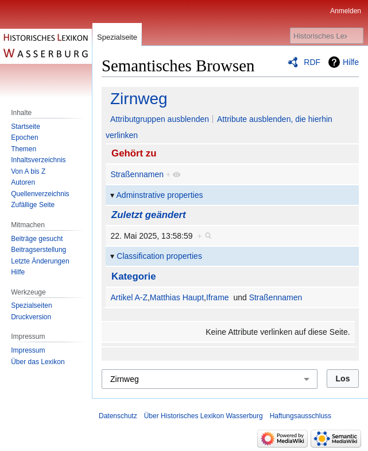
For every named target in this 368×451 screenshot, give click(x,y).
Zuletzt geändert (148, 214)
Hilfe (351, 62)
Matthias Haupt (177, 297)
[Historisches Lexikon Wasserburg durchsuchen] (326, 36)
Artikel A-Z (129, 297)
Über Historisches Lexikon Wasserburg (203, 416)
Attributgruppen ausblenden (159, 119)
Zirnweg (139, 99)
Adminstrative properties (160, 195)
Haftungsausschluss (300, 416)
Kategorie (133, 276)
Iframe (217, 297)
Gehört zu (133, 153)
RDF (312, 62)
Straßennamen (137, 174)
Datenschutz (118, 416)
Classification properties (159, 256)
